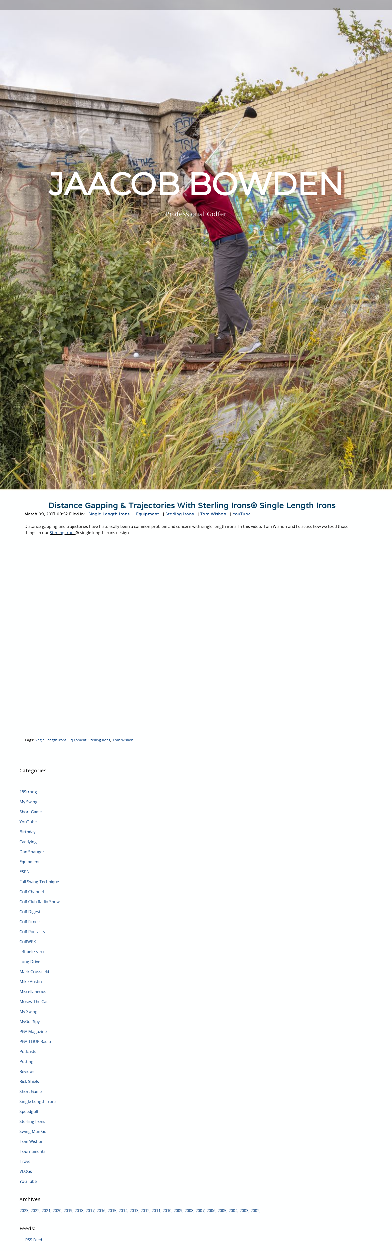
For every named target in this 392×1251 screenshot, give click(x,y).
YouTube (242, 514)
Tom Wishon (213, 514)
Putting (27, 1061)
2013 (134, 1210)
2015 (112, 1210)
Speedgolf (29, 1111)
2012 (145, 1210)
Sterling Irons (180, 514)
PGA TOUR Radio (35, 1041)
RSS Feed (33, 1240)
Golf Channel (32, 891)
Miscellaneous (33, 991)
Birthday (28, 831)
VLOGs (26, 1171)
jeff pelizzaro (32, 951)
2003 (244, 1210)
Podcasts (28, 1051)
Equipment (147, 514)
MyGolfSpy (30, 1021)
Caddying (28, 841)
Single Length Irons (109, 514)
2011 (156, 1210)
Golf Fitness (31, 921)
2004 (233, 1210)
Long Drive (30, 961)
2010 (167, 1210)
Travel (26, 1161)
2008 (189, 1210)
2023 (24, 1210)
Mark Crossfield (34, 971)
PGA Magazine (33, 1031)
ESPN (25, 871)
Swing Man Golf (34, 1131)
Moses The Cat (34, 1001)
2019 (68, 1210)
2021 (46, 1210)
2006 (211, 1210)
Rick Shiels (29, 1081)
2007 (200, 1210)
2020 (57, 1210)
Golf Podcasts (32, 931)
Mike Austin (31, 981)
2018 (79, 1210)
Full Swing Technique (39, 881)
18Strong (28, 792)
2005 (222, 1210)
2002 (255, 1210)
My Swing (29, 802)
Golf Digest (30, 911)
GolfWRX (28, 941)
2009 (178, 1210)
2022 (35, 1210)
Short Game (31, 812)
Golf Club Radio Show (40, 901)
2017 (90, 1210)
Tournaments (33, 1151)
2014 (123, 1210)
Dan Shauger (32, 851)
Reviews (27, 1071)
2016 (101, 1210)
